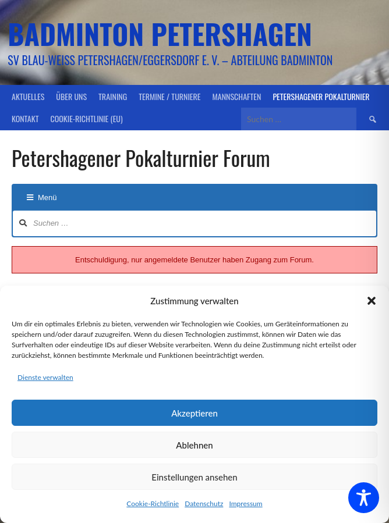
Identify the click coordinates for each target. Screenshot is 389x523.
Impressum (245, 503)
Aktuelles (28, 96)
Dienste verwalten (45, 377)
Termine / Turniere (169, 96)
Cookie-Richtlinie (152, 503)
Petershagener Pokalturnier (321, 96)
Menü (42, 197)
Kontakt (25, 118)
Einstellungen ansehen (194, 477)
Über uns (71, 96)
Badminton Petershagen (160, 33)
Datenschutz (204, 503)
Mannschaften (237, 96)
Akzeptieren (194, 413)
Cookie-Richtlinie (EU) (86, 118)
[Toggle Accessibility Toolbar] (363, 497)
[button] (371, 301)
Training (112, 96)
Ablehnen (194, 445)
